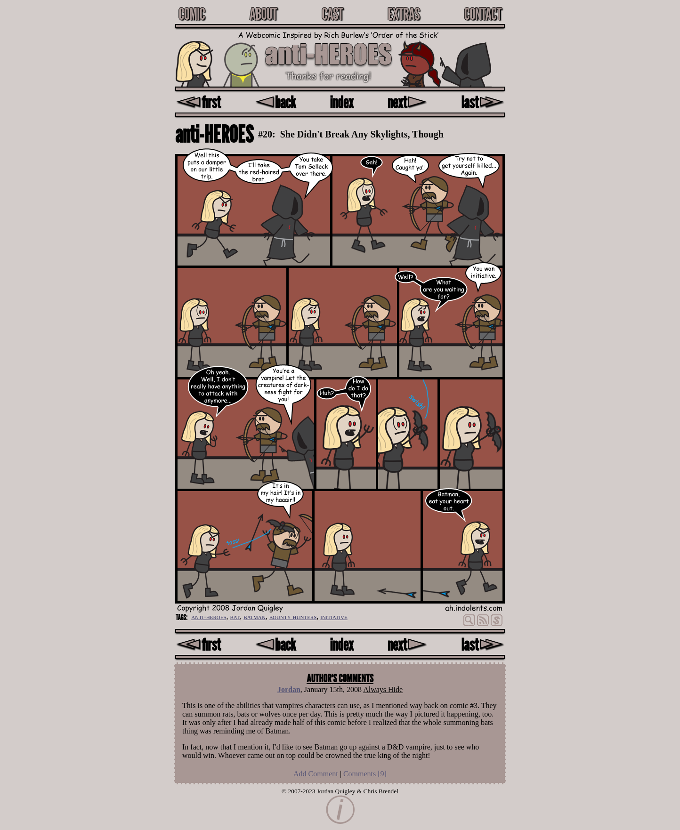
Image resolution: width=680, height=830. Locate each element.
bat (235, 616)
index (342, 102)
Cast (332, 14)
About (263, 14)
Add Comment (315, 774)
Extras (404, 14)
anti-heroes (208, 616)
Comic (191, 14)
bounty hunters (293, 616)
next (407, 102)
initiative (333, 616)
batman (254, 616)
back (275, 102)
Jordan (288, 689)
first (198, 102)
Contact (483, 14)
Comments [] (365, 774)
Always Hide (383, 689)
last (482, 102)
